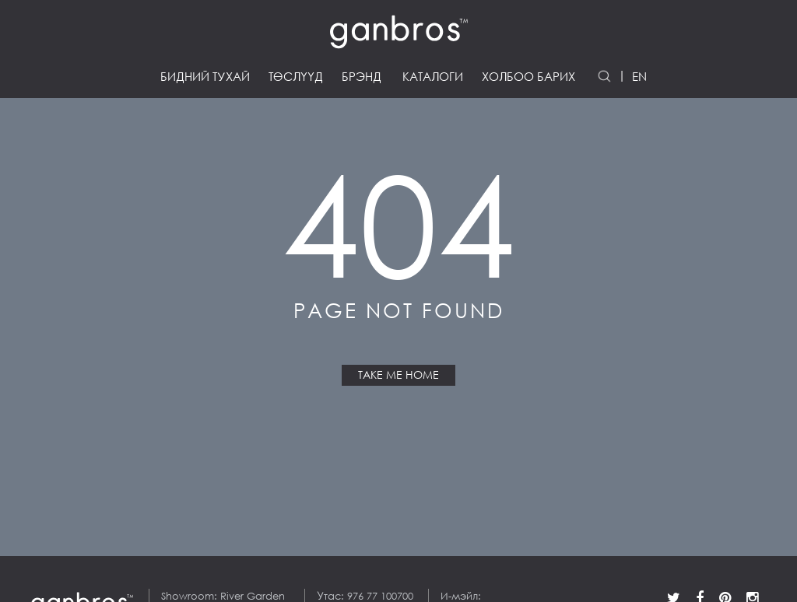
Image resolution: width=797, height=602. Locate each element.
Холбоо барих (528, 76)
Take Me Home (398, 375)
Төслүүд (296, 76)
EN (639, 76)
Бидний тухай (205, 76)
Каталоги (432, 76)
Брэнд (361, 76)
